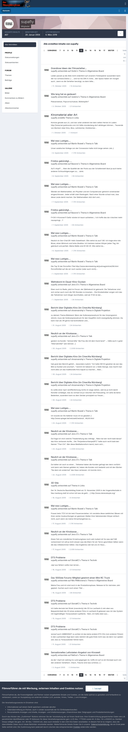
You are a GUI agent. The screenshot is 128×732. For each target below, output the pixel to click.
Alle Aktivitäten (11, 44)
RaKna (74, 655)
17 (104, 50)
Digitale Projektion (102, 310)
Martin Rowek (77, 143)
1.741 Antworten (78, 153)
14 (90, 50)
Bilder (7, 93)
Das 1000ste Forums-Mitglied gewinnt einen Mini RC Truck (80, 577)
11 (76, 50)
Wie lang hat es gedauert (63, 94)
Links (76, 118)
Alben (7, 103)
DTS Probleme (58, 557)
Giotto (74, 71)
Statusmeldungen (12, 57)
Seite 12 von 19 (124, 55)
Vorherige (52, 50)
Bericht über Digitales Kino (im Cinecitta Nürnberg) (76, 307)
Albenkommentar (12, 108)
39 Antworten (75, 593)
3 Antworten (73, 667)
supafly (54, 71)
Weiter (111, 50)
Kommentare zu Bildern (14, 98)
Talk (96, 143)
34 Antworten (77, 299)
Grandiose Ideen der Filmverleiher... (69, 68)
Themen (8, 75)
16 (100, 50)
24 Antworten (75, 325)
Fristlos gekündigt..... (61, 161)
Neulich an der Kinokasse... (64, 333)
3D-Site (55, 483)
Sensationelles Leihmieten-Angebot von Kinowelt (75, 652)
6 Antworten (74, 498)
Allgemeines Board (95, 71)
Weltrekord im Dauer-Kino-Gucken (68, 281)
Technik (93, 560)
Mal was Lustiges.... (61, 140)
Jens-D (74, 284)
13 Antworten (75, 86)
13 (86, 50)
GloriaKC (75, 560)
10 (72, 50)
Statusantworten (11, 62)
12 (81, 50)
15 (95, 50)
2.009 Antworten (76, 348)
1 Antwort (73, 133)
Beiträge (8, 80)
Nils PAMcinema (78, 580)
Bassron (75, 164)
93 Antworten (77, 176)
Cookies (76, 727)
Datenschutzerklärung (100, 724)
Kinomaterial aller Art (64, 114)
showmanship (77, 310)
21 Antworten (75, 106)
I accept (97, 688)
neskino (74, 97)
